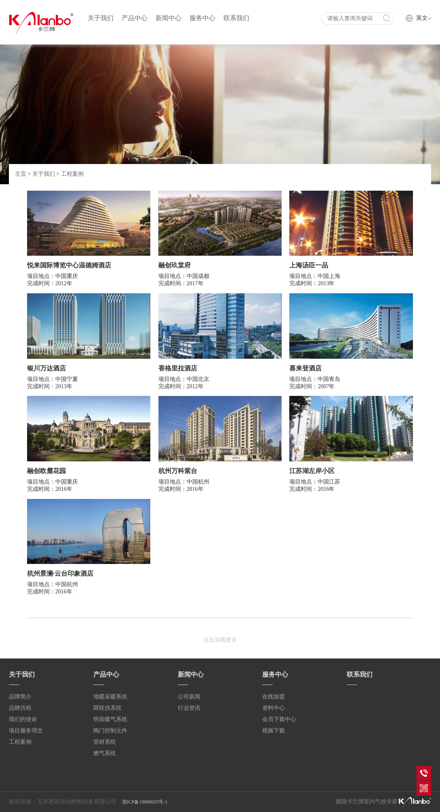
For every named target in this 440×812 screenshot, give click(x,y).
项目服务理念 (26, 731)
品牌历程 (20, 708)
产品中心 (134, 18)
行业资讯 (189, 708)
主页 (20, 174)
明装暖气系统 (110, 719)
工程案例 (72, 174)
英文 (423, 18)
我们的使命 (23, 719)
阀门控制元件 (110, 731)
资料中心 (273, 708)
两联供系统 (107, 708)
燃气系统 (104, 753)
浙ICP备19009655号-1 (145, 802)
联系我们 (236, 18)
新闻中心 (168, 18)
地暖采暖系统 (110, 697)
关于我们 (101, 18)
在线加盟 (273, 697)
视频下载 (273, 731)
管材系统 (104, 742)
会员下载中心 (279, 719)
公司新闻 (189, 697)
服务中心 (202, 18)
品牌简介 (20, 697)
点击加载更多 (220, 640)
